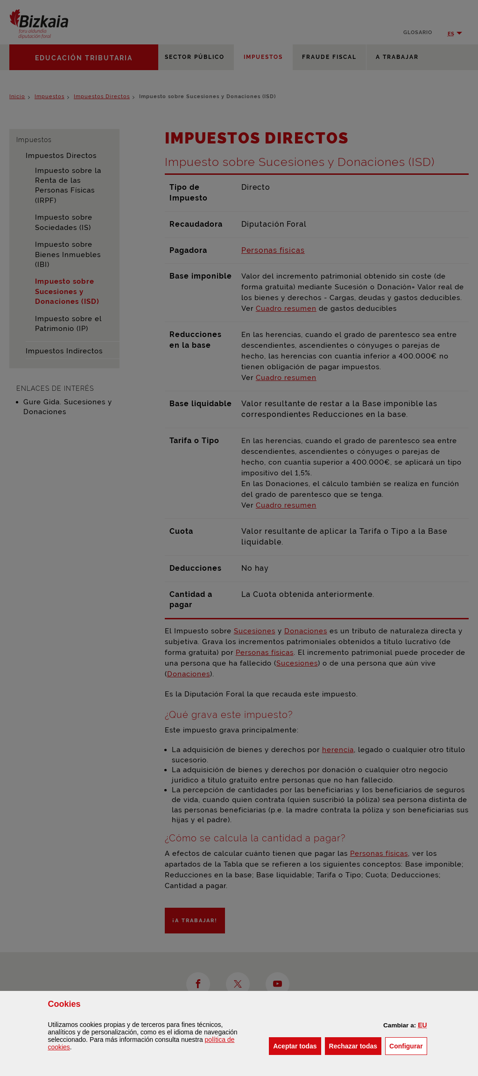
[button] (422, 1025)
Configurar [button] (408, 1045)
